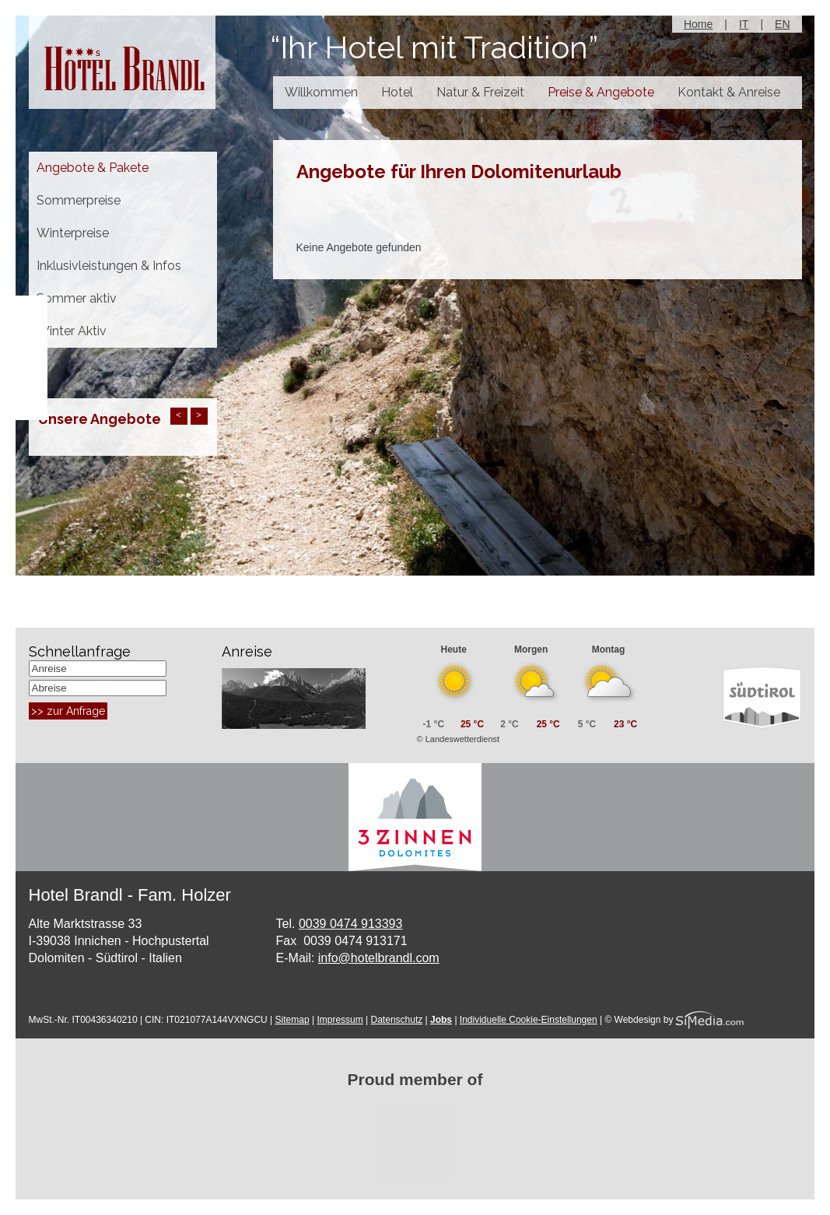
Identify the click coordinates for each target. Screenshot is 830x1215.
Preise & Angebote (601, 92)
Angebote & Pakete (93, 167)
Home (698, 24)
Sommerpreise (79, 200)
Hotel (397, 92)
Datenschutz (397, 1019)
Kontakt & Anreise (729, 92)
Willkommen (321, 92)
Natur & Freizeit (480, 92)
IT (743, 24)
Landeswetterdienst (462, 739)
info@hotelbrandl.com (379, 958)
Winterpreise (73, 233)
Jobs (441, 1019)
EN (782, 24)
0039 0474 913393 (350, 923)
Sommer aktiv (77, 298)
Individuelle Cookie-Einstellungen (528, 1019)
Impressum (339, 1019)
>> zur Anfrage (68, 711)
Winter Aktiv (72, 331)
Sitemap (292, 1019)
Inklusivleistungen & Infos (109, 265)
